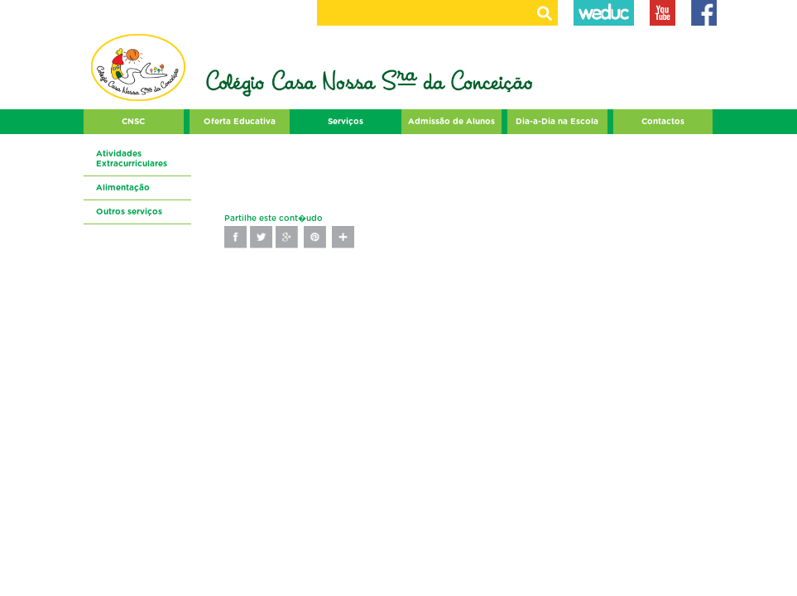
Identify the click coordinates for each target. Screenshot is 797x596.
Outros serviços (129, 212)
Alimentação (123, 188)
